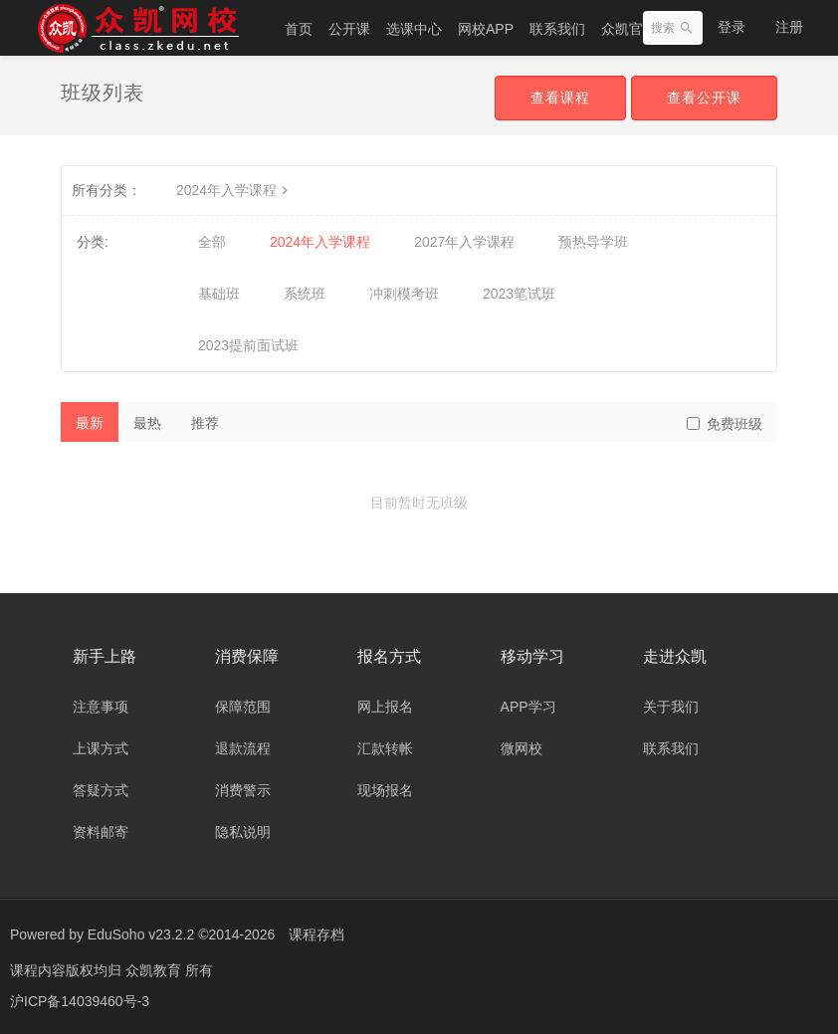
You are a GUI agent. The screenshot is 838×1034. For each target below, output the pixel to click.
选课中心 (414, 29)
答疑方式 (100, 790)
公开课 (349, 29)
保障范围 (243, 707)
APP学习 (528, 707)
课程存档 (316, 934)
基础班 (219, 294)
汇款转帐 (385, 748)
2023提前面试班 (248, 345)
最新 (90, 423)
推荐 (205, 423)
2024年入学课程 (234, 190)
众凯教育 (155, 969)
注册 (789, 27)
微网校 (521, 748)
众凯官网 (629, 29)
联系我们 (557, 29)
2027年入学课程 (464, 242)
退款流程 (243, 748)
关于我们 (671, 707)
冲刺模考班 (404, 294)
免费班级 (724, 424)
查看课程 (560, 97)
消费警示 (243, 790)
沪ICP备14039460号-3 (79, 999)
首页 (299, 29)
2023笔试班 (519, 294)
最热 (147, 423)
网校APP (486, 29)
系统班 (304, 294)
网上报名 (385, 707)
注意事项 (100, 707)
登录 (731, 27)
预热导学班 (593, 242)
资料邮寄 (100, 832)
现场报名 (385, 790)
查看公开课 (704, 97)
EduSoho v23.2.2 (141, 934)
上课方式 (100, 748)
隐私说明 (243, 832)
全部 (212, 242)
